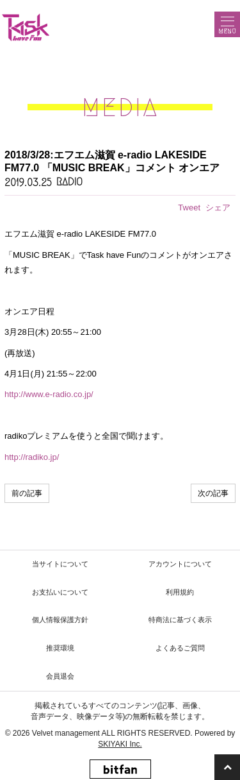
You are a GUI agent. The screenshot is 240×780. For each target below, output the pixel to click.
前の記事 (27, 493)
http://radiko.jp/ (31, 457)
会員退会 (60, 676)
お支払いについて (60, 592)
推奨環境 (60, 648)
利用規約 (180, 592)
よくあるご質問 (180, 648)
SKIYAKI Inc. (119, 744)
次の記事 (213, 493)
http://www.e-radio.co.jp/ (48, 394)
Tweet (189, 207)
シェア (217, 207)
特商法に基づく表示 (180, 619)
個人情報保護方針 (60, 619)
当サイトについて (60, 564)
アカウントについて (180, 564)
